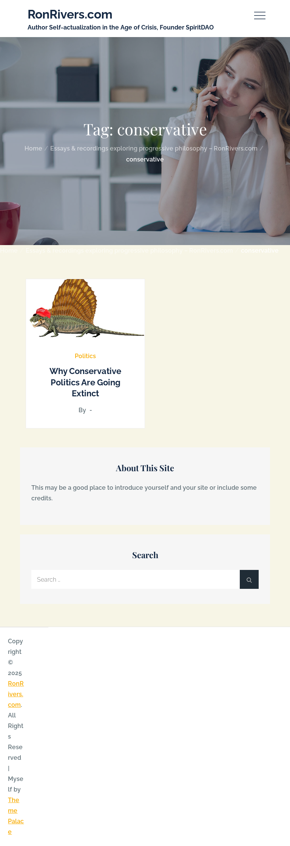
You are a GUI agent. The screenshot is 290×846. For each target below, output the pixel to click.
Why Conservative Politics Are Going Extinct (85, 382)
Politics (85, 356)
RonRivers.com (70, 14)
